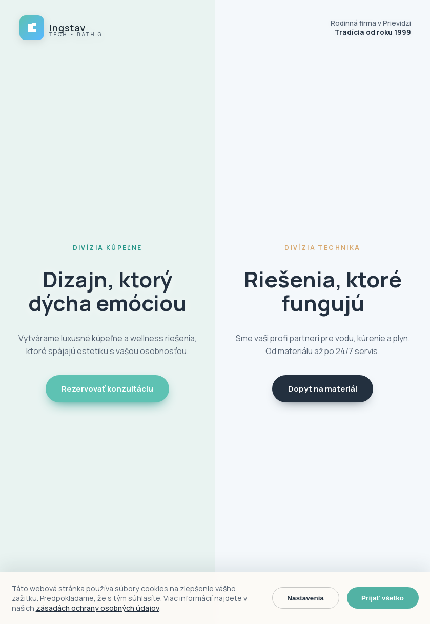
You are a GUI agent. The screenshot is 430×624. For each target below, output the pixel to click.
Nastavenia (305, 598)
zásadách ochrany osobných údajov (97, 608)
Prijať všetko (382, 598)
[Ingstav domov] (60, 27)
